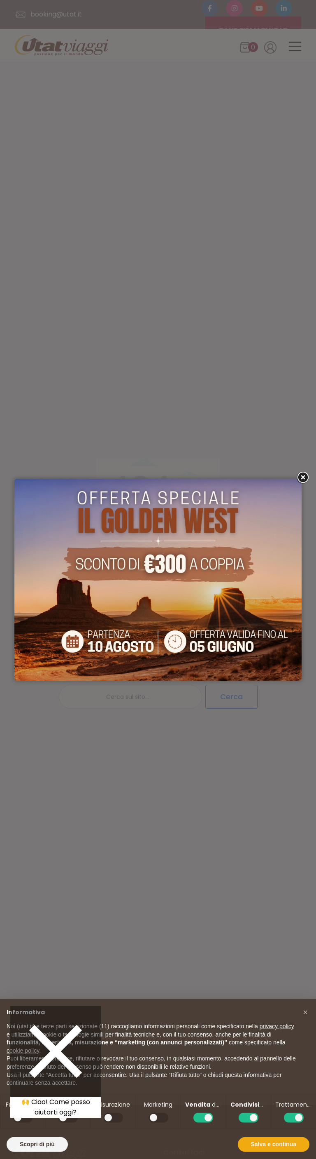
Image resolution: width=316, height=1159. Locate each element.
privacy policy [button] (277, 1042)
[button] (305, 1028)
